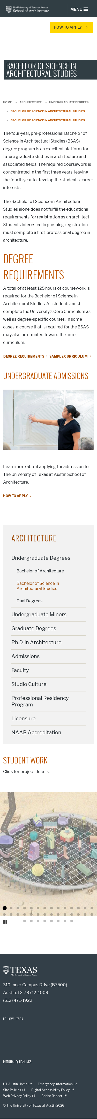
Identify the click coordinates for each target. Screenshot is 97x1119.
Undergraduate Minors (38, 614)
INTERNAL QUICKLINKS (17, 1061)
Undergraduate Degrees (68, 102)
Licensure (23, 718)
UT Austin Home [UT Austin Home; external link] (15, 1084)
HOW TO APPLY (68, 27)
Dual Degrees (29, 600)
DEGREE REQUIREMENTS (23, 356)
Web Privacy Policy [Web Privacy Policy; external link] (17, 1096)
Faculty (20, 670)
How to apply (15, 496)
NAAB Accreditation (36, 732)
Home (7, 102)
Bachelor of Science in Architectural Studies (38, 586)
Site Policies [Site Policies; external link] (12, 1090)
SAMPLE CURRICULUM (68, 356)
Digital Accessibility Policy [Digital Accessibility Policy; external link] (50, 1090)
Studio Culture (29, 684)
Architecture (30, 102)
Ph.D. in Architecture (36, 642)
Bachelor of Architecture (40, 571)
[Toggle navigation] (79, 9)
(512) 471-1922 (17, 1000)
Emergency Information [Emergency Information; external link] (55, 1084)
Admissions (25, 656)
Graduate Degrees (33, 628)
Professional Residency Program (40, 701)
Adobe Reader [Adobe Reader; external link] (51, 1096)
